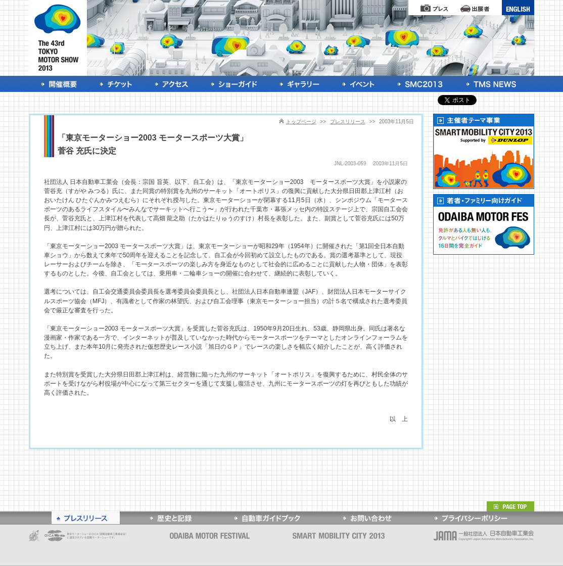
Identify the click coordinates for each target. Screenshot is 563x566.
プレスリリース (347, 121)
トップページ (301, 121)
